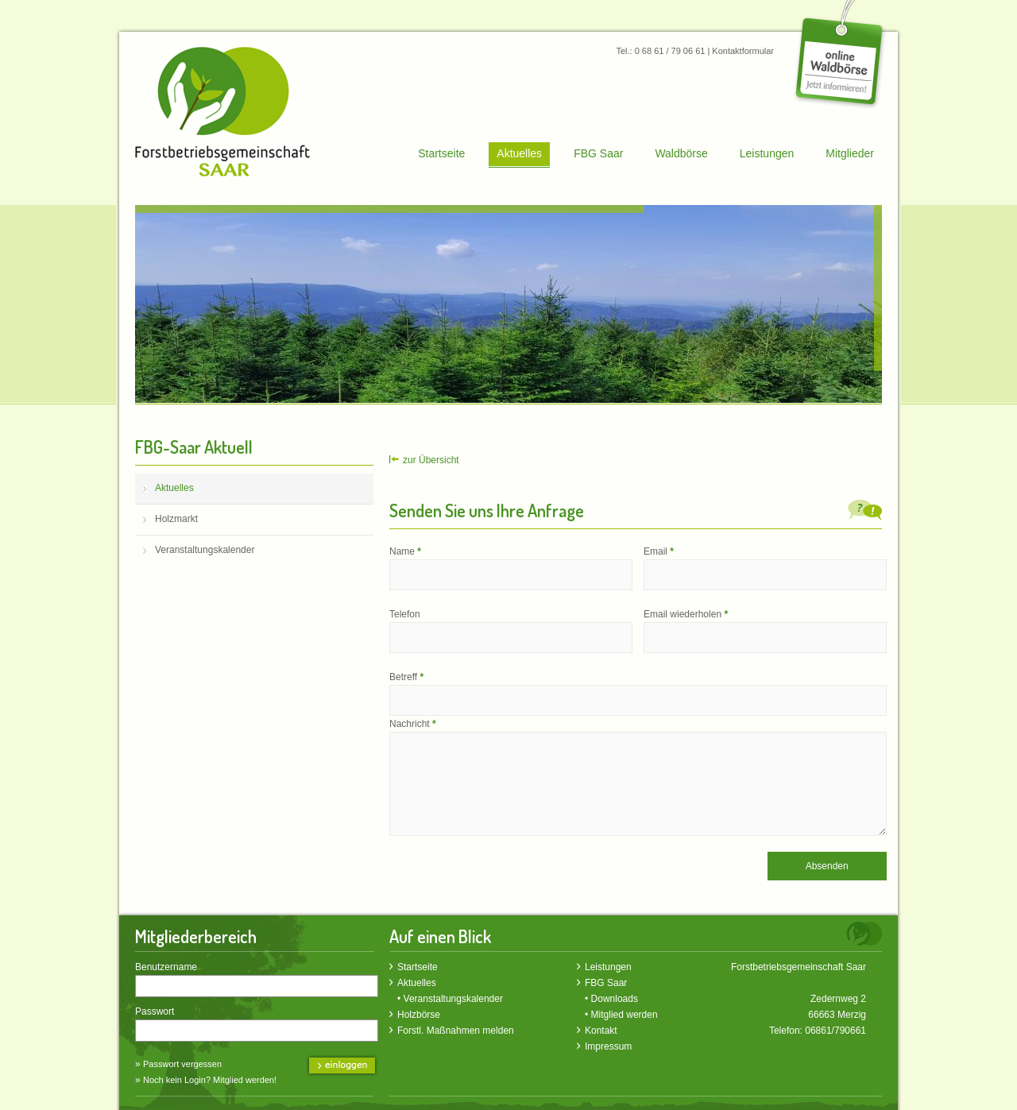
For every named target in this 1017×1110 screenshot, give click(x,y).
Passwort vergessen (182, 1064)
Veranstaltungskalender (204, 549)
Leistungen (767, 153)
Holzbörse (418, 1014)
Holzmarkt (176, 518)
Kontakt (601, 1030)
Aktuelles (519, 153)
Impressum (608, 1046)
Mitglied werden (624, 1014)
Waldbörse (681, 153)
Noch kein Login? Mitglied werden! (209, 1080)
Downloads (614, 998)
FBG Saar (598, 153)
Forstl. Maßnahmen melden (455, 1030)
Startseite (441, 153)
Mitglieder (850, 153)
